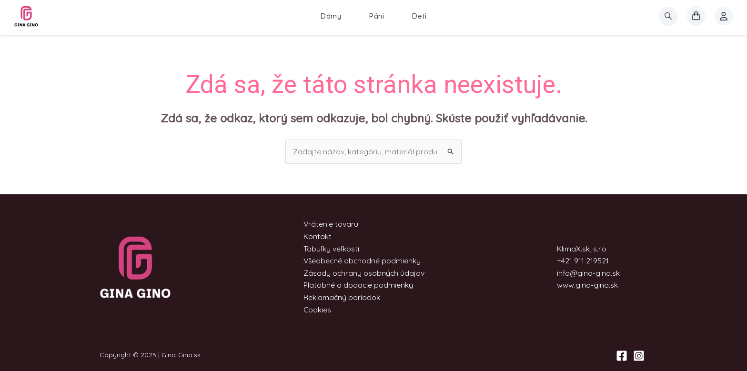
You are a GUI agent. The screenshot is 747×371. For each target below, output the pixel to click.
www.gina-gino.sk (587, 285)
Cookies (317, 309)
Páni (376, 16)
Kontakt (317, 236)
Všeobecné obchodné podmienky (362, 261)
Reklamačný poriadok (341, 297)
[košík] (696, 16)
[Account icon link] (724, 17)
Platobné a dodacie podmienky (358, 285)
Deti (419, 16)
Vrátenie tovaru (330, 224)
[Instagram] (639, 355)
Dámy (331, 16)
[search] (668, 16)
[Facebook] (621, 355)
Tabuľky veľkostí (331, 248)
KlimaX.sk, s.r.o (581, 248)
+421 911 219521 (583, 261)
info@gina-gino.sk (588, 273)
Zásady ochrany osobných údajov (364, 273)
